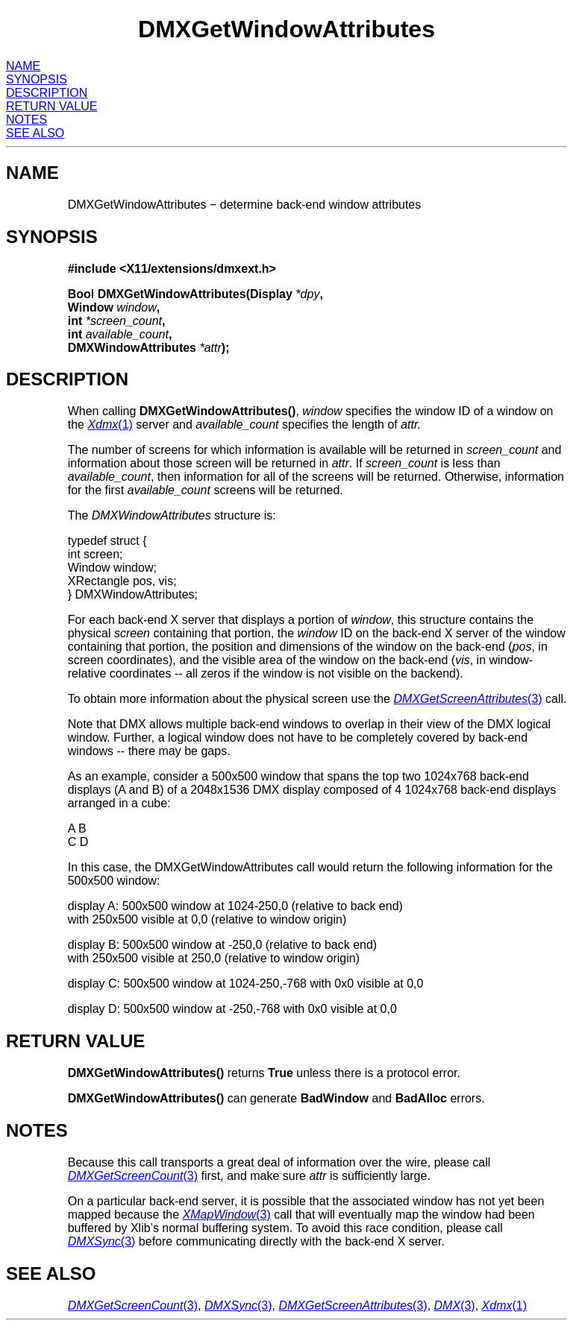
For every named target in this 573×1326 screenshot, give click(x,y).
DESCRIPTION (46, 92)
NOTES (26, 119)
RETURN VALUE (51, 106)
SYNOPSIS (36, 79)
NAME (23, 66)
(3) (467, 698)
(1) (109, 424)
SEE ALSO (35, 133)
